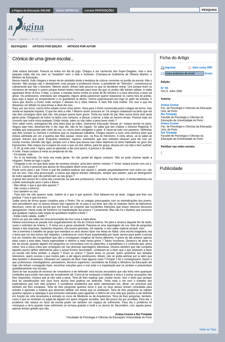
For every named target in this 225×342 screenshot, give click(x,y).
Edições (24, 39)
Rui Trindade (169, 114)
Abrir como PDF (202, 67)
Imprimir (170, 67)
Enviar (209, 73)
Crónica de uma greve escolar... (59, 39)
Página (12, 39)
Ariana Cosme (170, 105)
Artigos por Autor (81, 46)
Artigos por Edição (47, 46)
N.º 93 (35, 39)
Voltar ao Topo (207, 329)
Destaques (19, 46)
